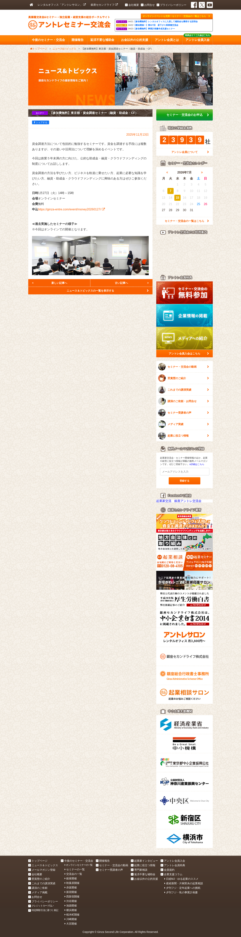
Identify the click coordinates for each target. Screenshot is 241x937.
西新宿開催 (72, 896)
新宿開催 (71, 891)
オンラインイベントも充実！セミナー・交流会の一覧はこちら (176, 16)
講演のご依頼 (37, 887)
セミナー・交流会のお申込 (187, 115)
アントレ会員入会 (173, 860)
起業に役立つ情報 (183, 435)
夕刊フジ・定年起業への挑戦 (182, 887)
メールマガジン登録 (41, 869)
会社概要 (132, 4)
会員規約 (168, 869)
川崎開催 (71, 919)
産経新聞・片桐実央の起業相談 (183, 883)
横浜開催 (71, 910)
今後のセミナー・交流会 (77, 860)
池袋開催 (71, 905)
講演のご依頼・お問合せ (183, 401)
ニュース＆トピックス (43, 865)
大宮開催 (71, 923)
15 (177, 197)
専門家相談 (139, 869)
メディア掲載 (37, 892)
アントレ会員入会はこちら (189, 353)
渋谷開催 (71, 901)
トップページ (37, 860)
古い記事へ (132, 283)
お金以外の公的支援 (144, 878)
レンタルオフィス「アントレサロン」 (62, 4)
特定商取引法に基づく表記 (43, 910)
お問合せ (148, 4)
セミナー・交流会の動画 (183, 366)
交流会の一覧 (73, 873)
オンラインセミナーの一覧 (78, 865)
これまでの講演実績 (183, 389)
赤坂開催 (71, 887)
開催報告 (103, 860)
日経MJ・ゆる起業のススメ (181, 878)
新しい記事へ (49, 283)
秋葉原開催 (72, 882)
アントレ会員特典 (173, 865)
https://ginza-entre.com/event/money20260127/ (71, 209)
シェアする (40, 122)
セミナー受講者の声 (183, 412)
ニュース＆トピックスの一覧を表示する (108, 290)
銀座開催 (71, 878)
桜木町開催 (72, 914)
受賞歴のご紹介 (183, 378)
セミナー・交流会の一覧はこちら (187, 221)
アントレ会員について (190, 152)
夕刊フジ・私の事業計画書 (181, 892)
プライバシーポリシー (171, 4)
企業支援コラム (171, 874)
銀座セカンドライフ (104, 4)
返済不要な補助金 (143, 874)
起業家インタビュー (144, 860)
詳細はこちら (196, 464)
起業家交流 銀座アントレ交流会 (178, 500)
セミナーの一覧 (75, 869)
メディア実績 (183, 424)
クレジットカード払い (41, 905)
